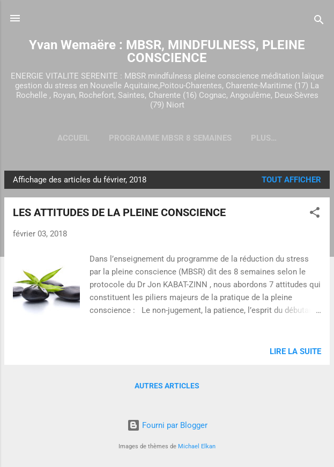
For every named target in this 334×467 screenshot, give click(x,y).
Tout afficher (291, 180)
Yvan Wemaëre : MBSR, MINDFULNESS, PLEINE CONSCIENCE (167, 51)
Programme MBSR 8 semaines (170, 138)
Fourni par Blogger (167, 425)
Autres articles (167, 385)
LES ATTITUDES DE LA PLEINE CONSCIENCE (119, 212)
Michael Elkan (197, 446)
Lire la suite (295, 351)
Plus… (264, 138)
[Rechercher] (319, 21)
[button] (314, 214)
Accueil (73, 138)
